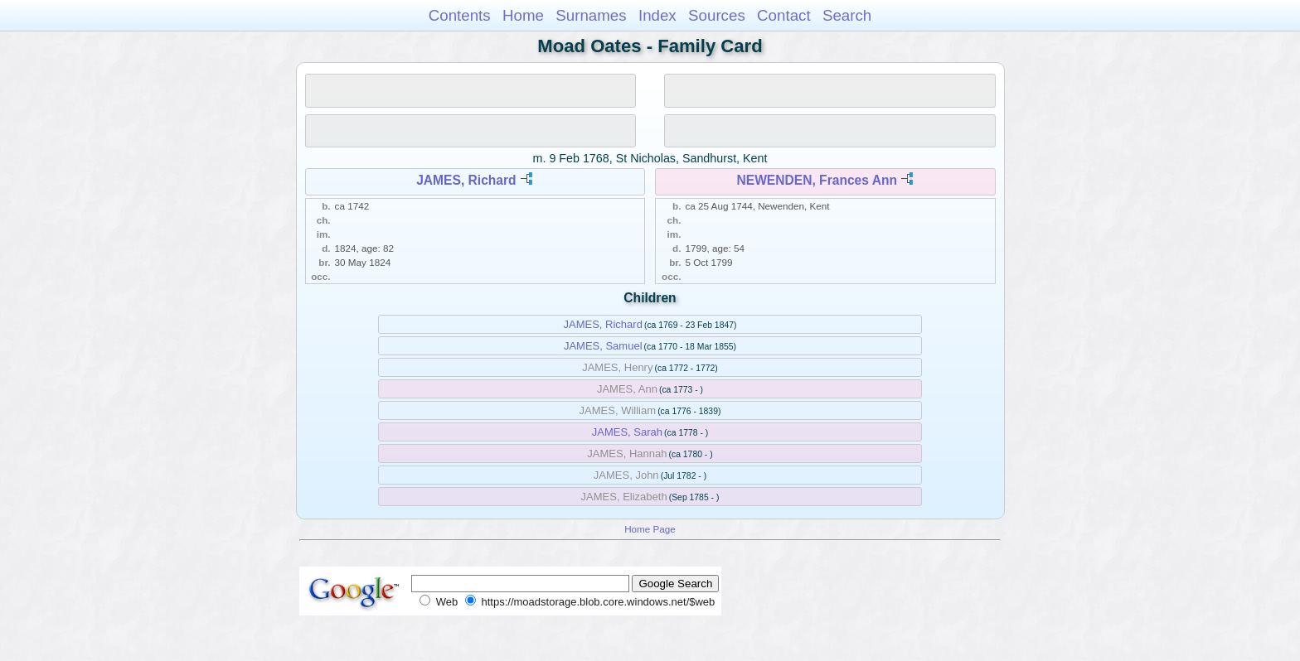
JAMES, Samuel (603, 346)
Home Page (650, 528)
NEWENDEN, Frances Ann (816, 180)
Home (523, 15)
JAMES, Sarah (627, 432)
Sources (716, 15)
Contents (460, 15)
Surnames (590, 15)
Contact (784, 15)
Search (846, 15)
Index (657, 15)
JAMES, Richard (466, 180)
